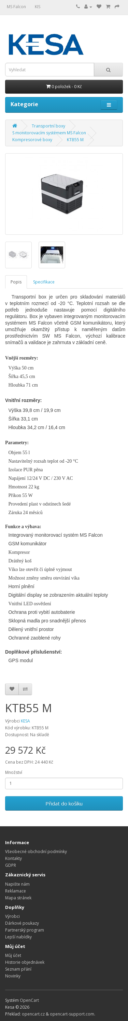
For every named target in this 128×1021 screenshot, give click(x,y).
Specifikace (44, 282)
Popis (16, 282)
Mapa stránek (18, 898)
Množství (13, 772)
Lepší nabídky (18, 937)
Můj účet (13, 955)
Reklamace (15, 891)
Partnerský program (24, 930)
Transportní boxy (48, 126)
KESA (25, 721)
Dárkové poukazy (22, 923)
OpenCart (29, 1000)
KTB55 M (75, 140)
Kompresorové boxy (32, 140)
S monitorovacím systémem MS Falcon (49, 133)
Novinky (12, 976)
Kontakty (13, 858)
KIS (37, 7)
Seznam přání (18, 969)
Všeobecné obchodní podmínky (36, 851)
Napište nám (17, 884)
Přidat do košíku (64, 803)
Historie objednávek (24, 962)
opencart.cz (33, 1014)
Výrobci (12, 916)
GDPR (10, 865)
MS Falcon (16, 7)
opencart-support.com (72, 1014)
